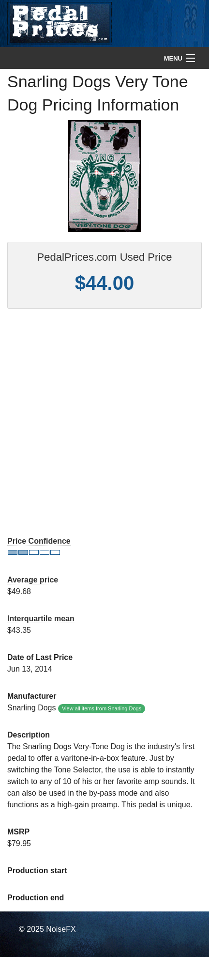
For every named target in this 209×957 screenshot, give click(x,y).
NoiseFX (60, 929)
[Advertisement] (104, 423)
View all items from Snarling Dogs (101, 708)
